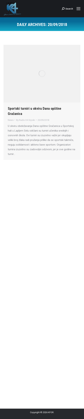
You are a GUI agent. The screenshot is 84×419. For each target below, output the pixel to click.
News (11, 120)
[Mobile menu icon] (78, 9)
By (25, 120)
